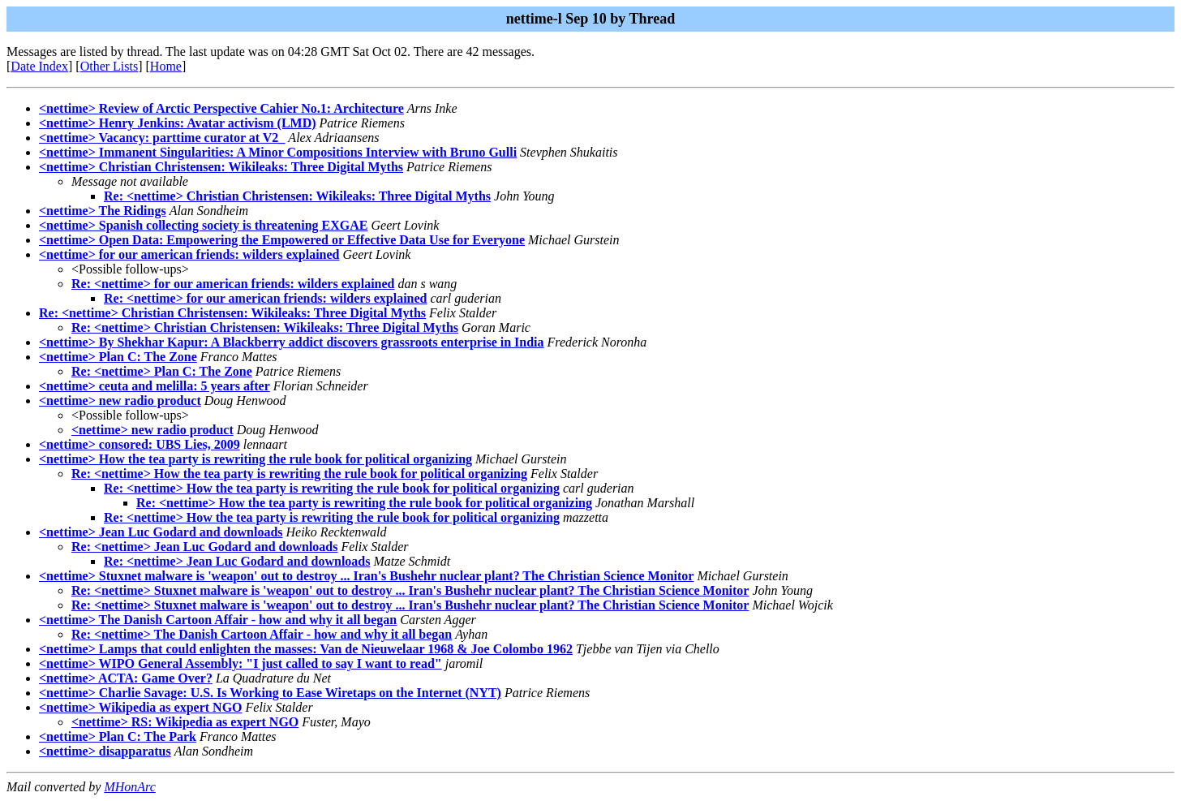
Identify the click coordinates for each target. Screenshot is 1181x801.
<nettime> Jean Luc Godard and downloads (161, 532)
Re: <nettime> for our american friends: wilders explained (232, 284)
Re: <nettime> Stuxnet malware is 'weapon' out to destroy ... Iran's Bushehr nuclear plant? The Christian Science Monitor (410, 590)
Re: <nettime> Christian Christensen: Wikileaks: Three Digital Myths (297, 196)
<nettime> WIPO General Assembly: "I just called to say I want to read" (240, 663)
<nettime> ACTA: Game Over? (126, 678)
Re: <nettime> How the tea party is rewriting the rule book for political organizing (299, 473)
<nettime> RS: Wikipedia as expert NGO (184, 722)
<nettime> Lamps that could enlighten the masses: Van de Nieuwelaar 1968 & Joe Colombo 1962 (306, 649)
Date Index (39, 66)
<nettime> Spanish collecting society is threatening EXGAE (203, 225)
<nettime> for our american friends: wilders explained (189, 254)
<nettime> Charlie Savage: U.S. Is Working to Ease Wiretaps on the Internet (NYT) (270, 693)
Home (166, 66)
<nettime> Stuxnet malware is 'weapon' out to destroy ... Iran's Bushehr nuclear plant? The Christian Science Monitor (366, 576)
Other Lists (109, 66)
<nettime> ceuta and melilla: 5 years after (154, 386)
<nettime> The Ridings (102, 210)
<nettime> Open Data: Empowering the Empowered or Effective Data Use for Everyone (282, 240)
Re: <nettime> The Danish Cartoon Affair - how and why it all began (261, 634)
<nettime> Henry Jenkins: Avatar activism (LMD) (177, 123)
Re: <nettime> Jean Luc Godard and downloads (204, 546)
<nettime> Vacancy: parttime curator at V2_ (162, 137)
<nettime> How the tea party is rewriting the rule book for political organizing (255, 459)
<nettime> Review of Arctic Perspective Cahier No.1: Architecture (221, 108)
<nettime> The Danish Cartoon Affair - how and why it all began (218, 620)
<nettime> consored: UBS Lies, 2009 (139, 444)
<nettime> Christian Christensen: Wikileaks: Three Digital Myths (221, 167)
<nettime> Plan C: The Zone (118, 357)
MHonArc (129, 787)
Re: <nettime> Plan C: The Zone (161, 371)
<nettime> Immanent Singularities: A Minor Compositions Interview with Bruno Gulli (278, 152)
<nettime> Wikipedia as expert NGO (141, 707)
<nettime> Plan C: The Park (117, 736)
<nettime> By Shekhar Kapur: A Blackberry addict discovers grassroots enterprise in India (291, 342)
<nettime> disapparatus (105, 751)
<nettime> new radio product (120, 400)
